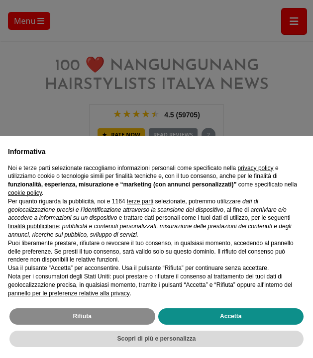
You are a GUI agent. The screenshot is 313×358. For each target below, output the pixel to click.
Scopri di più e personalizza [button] (156, 338)
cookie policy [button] (25, 192)
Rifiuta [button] (82, 316)
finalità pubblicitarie (33, 226)
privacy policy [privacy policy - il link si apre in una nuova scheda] (256, 168)
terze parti (140, 201)
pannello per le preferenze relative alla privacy (69, 293)
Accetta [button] (230, 316)
